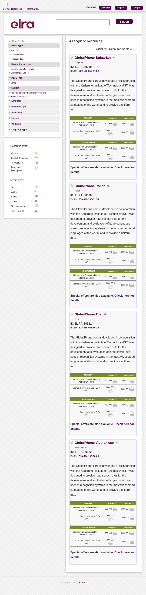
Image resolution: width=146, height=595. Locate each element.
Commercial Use (18, 73)
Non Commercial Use (21, 69)
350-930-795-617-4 (89, 199)
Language (16, 101)
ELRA (82, 582)
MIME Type (16, 78)
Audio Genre (18, 55)
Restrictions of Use (21, 64)
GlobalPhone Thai (88, 314)
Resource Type (18, 106)
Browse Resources (12, 9)
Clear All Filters (19, 41)
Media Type (17, 45)
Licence (15, 118)
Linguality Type (19, 129)
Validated (16, 124)
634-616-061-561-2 (89, 327)
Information (33, 9)
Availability (16, 112)
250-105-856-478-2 (89, 71)
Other (13, 83)
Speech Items (18, 59)
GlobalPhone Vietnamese (94, 442)
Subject (15, 88)
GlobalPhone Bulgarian (93, 57)
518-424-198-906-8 (89, 456)
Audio (13, 50)
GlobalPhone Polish (90, 186)
